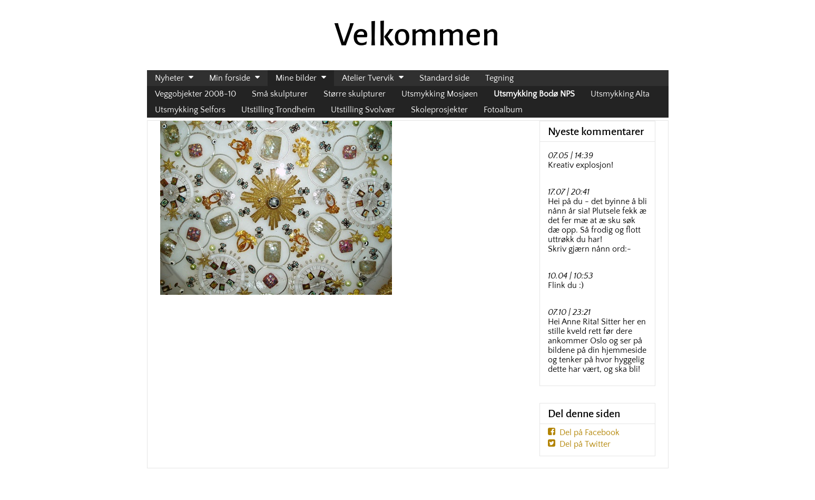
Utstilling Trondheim (278, 109)
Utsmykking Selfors (190, 109)
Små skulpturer (280, 94)
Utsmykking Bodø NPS (534, 94)
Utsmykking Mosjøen (439, 94)
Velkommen (416, 34)
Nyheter (169, 78)
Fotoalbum (503, 109)
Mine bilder (296, 78)
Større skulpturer (354, 94)
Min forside (229, 78)
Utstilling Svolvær (363, 109)
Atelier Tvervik (368, 78)
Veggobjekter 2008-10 (195, 94)
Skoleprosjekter (439, 109)
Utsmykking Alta (620, 94)
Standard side (444, 78)
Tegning (499, 78)
